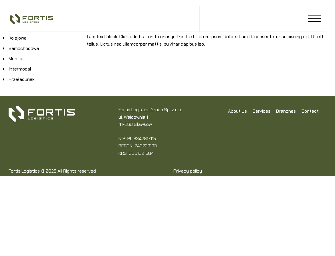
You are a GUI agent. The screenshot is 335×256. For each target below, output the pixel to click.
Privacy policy (187, 171)
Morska (16, 59)
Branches (286, 111)
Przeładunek (22, 79)
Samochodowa (24, 48)
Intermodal (20, 69)
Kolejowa (18, 38)
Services (261, 111)
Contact (310, 111)
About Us (237, 111)
